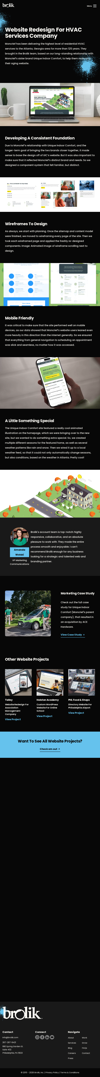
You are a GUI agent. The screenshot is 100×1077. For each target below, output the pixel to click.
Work (84, 1037)
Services (72, 1042)
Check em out (48, 749)
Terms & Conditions (69, 1072)
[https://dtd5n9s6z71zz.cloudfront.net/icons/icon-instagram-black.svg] (37, 1037)
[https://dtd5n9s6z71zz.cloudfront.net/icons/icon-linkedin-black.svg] (47, 1037)
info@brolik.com (10, 1037)
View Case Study (71, 634)
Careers (72, 1053)
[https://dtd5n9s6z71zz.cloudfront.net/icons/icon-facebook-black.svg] (42, 1037)
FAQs (84, 1048)
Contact (86, 1053)
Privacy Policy (52, 1072)
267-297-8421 (9, 1042)
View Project (13, 719)
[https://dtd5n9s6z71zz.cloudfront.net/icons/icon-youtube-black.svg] (52, 1037)
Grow (84, 1042)
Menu (89, 6)
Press (70, 1058)
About (71, 1037)
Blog (70, 1048)
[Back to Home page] (8, 6)
